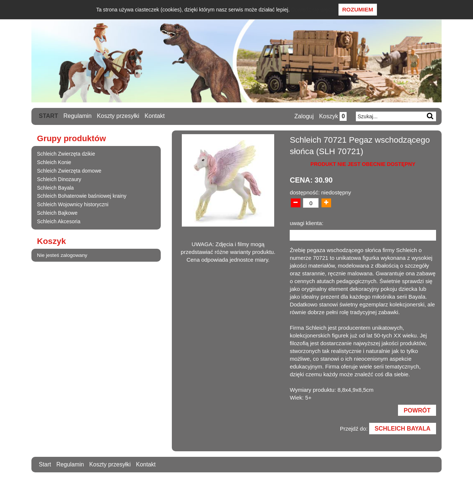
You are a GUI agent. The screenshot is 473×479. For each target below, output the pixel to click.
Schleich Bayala (55, 187)
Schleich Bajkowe (57, 212)
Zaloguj (303, 116)
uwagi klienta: (306, 223)
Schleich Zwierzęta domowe (69, 170)
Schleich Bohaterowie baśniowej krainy (81, 196)
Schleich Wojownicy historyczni (72, 204)
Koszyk (332, 116)
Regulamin (78, 116)
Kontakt (155, 116)
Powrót (417, 410)
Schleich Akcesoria (59, 221)
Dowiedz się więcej (313, 10)
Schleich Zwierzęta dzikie (66, 154)
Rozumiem (357, 9)
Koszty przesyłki (118, 116)
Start (48, 116)
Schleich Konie (54, 162)
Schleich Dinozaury (59, 179)
